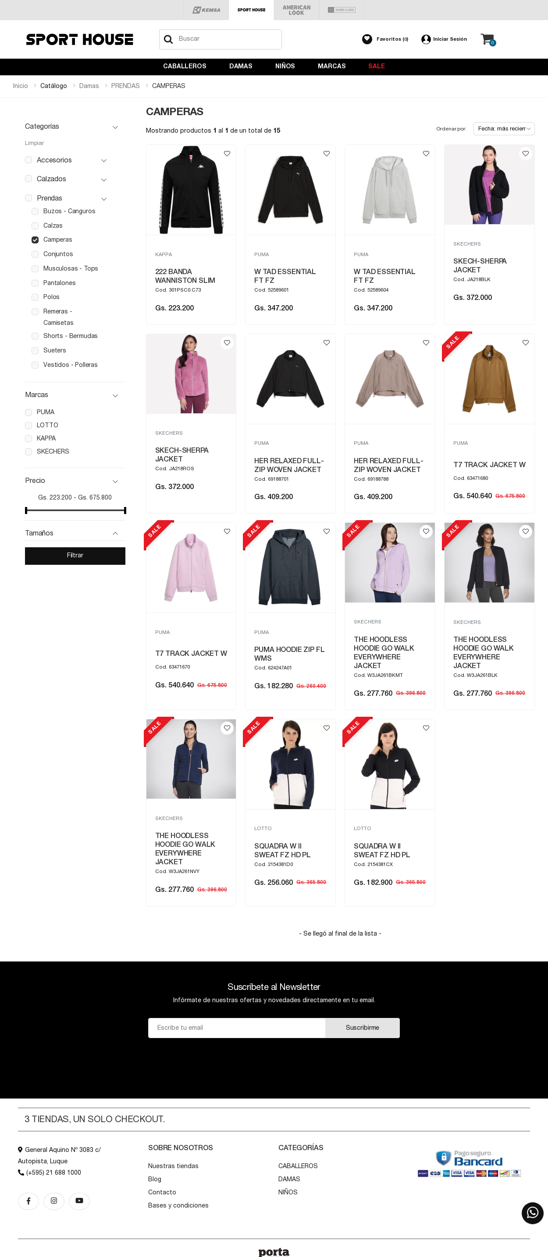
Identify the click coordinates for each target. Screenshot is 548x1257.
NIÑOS (285, 66)
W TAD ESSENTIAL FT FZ (285, 276)
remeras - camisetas (58, 317)
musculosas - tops (70, 269)
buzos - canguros (69, 211)
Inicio (20, 86)
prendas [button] (49, 198)
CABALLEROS (184, 66)
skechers (53, 452)
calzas (53, 226)
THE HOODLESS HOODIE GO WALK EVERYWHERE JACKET (384, 652)
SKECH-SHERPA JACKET (480, 266)
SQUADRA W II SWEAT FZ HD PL (282, 851)
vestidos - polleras (70, 365)
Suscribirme (362, 1028)
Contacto (162, 1193)
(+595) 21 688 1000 (49, 1173)
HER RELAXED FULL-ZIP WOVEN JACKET (289, 465)
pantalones (59, 283)
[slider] (26, 510)
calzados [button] (51, 179)
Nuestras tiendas (173, 1166)
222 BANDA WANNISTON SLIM (185, 276)
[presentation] (274, 1059)
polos (51, 297)
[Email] (237, 1028)
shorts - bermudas (70, 336)
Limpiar (34, 143)
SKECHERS (467, 244)
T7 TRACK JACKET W (489, 464)
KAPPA (163, 254)
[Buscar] (168, 39)
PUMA (261, 254)
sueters (54, 351)
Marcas (331, 66)
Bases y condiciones (178, 1206)
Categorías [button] (42, 126)
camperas (57, 240)
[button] (385, 39)
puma (45, 412)
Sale (376, 66)
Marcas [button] (36, 394)
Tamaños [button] (39, 533)
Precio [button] (35, 480)
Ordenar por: (451, 128)
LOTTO (263, 828)
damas (89, 86)
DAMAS (241, 66)
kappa (46, 439)
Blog (154, 1179)
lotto (47, 426)
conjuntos (58, 254)
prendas (125, 86)
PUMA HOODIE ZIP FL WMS (289, 654)
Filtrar (75, 556)
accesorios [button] (54, 160)
